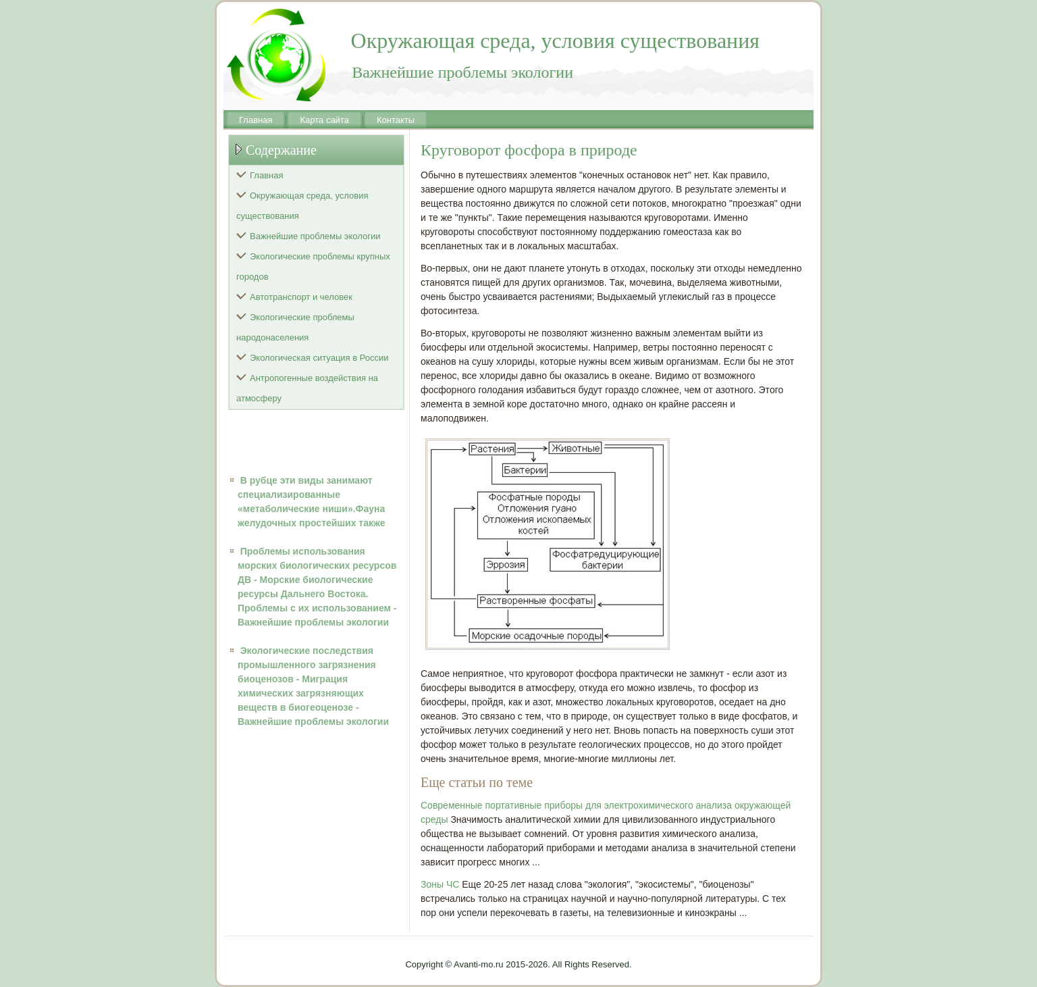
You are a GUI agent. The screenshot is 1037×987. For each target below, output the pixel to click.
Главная (255, 120)
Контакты (396, 120)
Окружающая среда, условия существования (302, 206)
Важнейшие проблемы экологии (315, 236)
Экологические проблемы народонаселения (295, 327)
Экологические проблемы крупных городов (313, 266)
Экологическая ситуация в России (319, 358)
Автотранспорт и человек (301, 297)
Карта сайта (324, 120)
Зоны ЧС (440, 884)
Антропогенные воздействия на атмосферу (307, 388)
